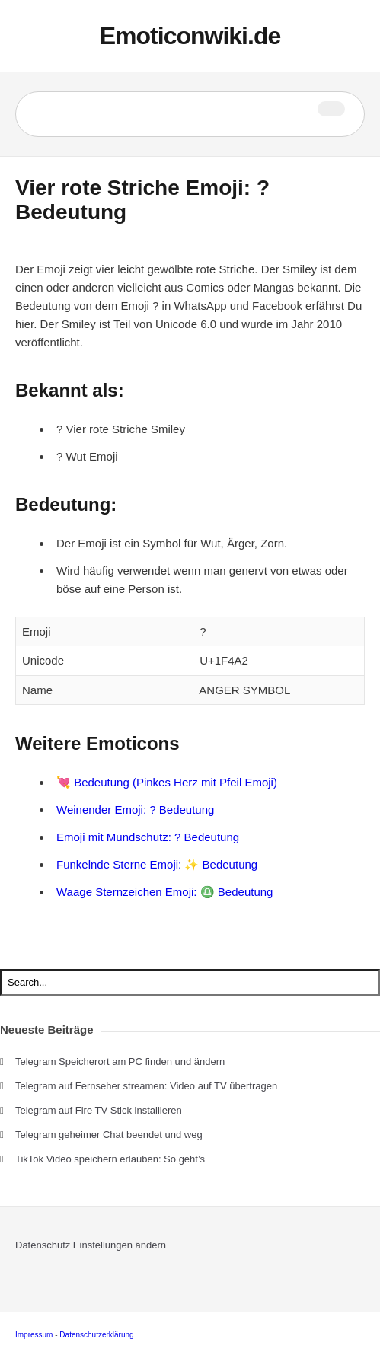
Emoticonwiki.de (190, 35)
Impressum (34, 1335)
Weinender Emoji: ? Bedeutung (135, 809)
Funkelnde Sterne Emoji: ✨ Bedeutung (156, 864)
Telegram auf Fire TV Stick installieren (98, 1110)
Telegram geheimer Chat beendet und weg (109, 1134)
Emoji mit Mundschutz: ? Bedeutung (147, 836)
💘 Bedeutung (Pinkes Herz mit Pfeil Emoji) (166, 782)
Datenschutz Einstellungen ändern (90, 1245)
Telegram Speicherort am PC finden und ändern (120, 1061)
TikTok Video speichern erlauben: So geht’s (110, 1159)
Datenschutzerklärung (96, 1335)
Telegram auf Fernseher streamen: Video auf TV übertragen (146, 1086)
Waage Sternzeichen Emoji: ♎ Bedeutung (164, 891)
